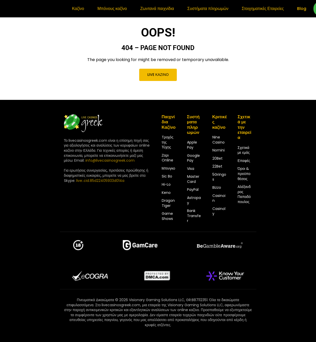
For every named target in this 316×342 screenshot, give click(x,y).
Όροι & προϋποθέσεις (244, 173)
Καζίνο (78, 8)
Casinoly (218, 211)
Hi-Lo (166, 184)
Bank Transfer (194, 215)
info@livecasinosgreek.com (110, 160)
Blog (301, 8)
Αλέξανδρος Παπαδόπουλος (244, 194)
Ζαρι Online (167, 158)
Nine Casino (218, 140)
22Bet (217, 166)
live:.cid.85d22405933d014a (100, 180)
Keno (166, 192)
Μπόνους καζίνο (112, 8)
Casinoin (218, 198)
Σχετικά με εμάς (244, 150)
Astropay (194, 200)
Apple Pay (192, 145)
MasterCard (193, 179)
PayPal (193, 189)
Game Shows (167, 216)
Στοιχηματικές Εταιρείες (263, 8)
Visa (190, 168)
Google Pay (193, 158)
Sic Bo (167, 176)
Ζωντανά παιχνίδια (157, 8)
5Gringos (219, 177)
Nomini (218, 150)
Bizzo (216, 187)
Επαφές (244, 160)
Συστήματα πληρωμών (207, 8)
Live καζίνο (158, 74)
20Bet (217, 158)
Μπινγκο (168, 168)
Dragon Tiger (168, 203)
